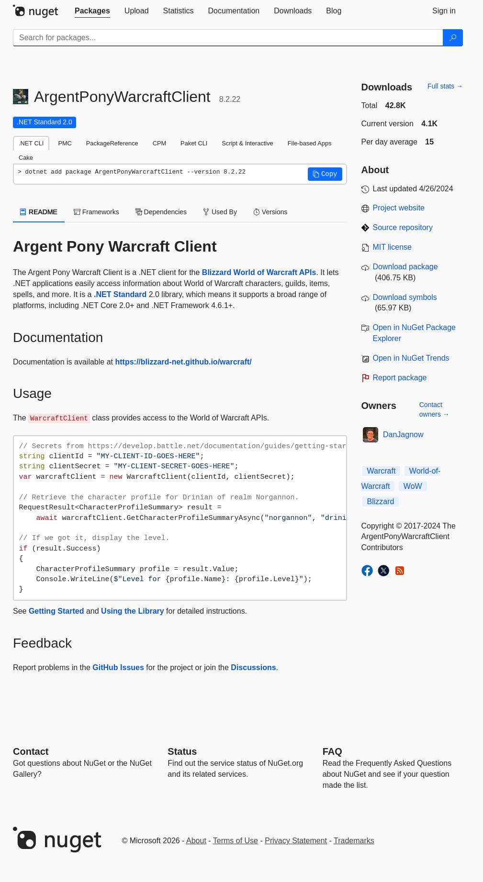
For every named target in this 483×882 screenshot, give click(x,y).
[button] (325, 174)
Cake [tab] (26, 157)
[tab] (92, 11)
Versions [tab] (270, 212)
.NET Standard (120, 294)
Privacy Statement (296, 841)
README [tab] (38, 212)
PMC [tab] (64, 143)
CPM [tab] (159, 143)
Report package (400, 378)
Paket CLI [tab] (193, 143)
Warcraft (381, 471)
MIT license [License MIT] (392, 247)
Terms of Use (235, 841)
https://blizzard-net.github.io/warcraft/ (183, 362)
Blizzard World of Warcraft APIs (259, 272)
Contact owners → (434, 409)
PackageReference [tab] (112, 143)
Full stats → (445, 86)
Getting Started (56, 611)
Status (182, 751)
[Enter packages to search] (228, 37)
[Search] (453, 37)
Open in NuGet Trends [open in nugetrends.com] (411, 358)
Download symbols (405, 297)
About (196, 841)
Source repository (403, 227)
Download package (405, 267)
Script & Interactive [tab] (247, 143)
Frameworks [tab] (96, 212)
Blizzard (380, 501)
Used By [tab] (220, 212)
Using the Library (132, 611)
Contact (30, 751)
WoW (413, 486)
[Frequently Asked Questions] (332, 751)
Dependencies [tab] (161, 212)
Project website (399, 208)
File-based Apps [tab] (310, 143)
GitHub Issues (118, 667)
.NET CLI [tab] (31, 143)
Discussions (253, 667)
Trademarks (354, 841)
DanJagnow (403, 434)
